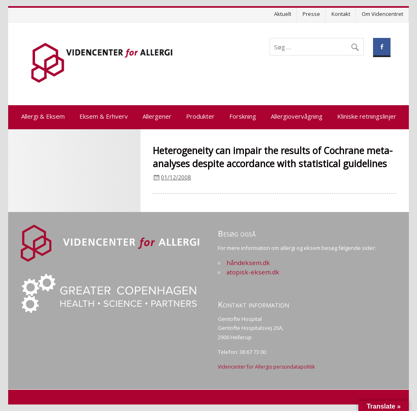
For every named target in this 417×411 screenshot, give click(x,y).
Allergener (157, 116)
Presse (311, 14)
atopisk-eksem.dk (252, 272)
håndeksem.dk (248, 263)
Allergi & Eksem (43, 116)
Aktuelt (282, 14)
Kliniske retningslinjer (366, 116)
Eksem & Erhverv (103, 116)
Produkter (200, 116)
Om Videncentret (382, 14)
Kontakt (340, 14)
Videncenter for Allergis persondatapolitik (266, 366)
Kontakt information (253, 304)
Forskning (242, 116)
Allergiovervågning (297, 116)
